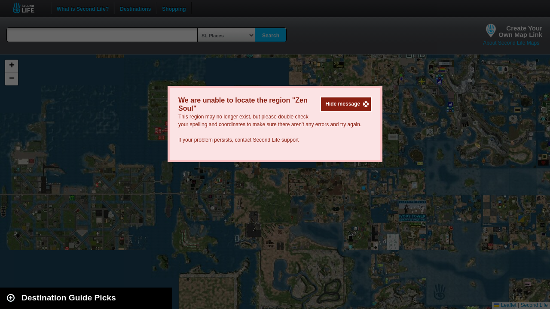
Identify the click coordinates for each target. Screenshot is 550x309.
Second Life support (276, 140)
